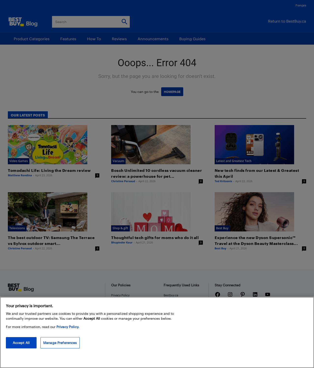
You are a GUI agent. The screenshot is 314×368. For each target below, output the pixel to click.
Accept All (21, 343)
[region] (157, 332)
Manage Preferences (60, 343)
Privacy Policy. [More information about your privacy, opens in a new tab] (67, 327)
